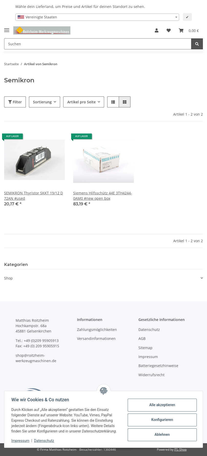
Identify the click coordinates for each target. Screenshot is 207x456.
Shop (8, 278)
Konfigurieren (161, 417)
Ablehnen (160, 432)
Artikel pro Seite (81, 101)
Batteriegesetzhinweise (158, 365)
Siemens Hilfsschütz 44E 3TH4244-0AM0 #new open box (102, 196)
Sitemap (145, 347)
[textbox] (97, 17)
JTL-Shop (180, 449)
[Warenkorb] (189, 30)
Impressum (148, 356)
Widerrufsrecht (151, 374)
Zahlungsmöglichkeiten (97, 329)
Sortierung (42, 101)
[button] (156, 30)
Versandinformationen (96, 338)
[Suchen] (97, 43)
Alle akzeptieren (161, 402)
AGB (142, 338)
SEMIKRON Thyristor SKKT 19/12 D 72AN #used (33, 196)
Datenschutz (149, 329)
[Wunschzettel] (168, 30)
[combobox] (97, 17)
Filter (15, 101)
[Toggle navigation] (6, 28)
